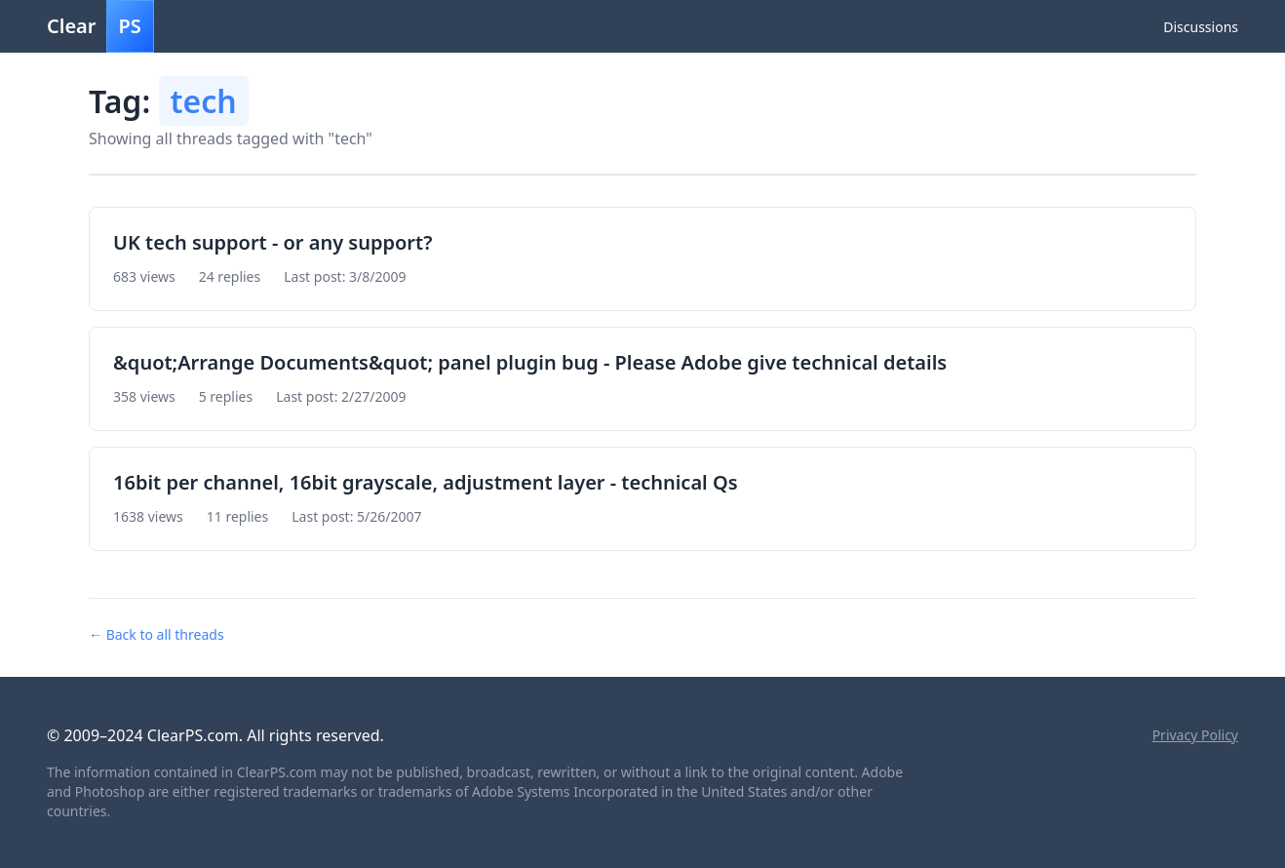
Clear (100, 26)
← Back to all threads (156, 634)
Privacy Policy (1195, 735)
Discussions (1200, 27)
